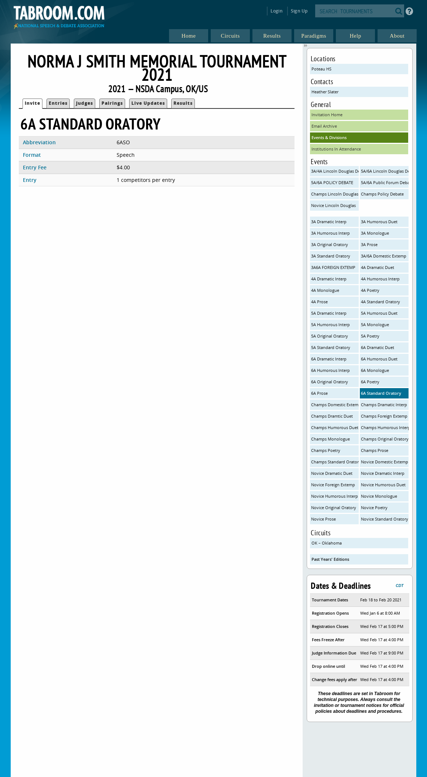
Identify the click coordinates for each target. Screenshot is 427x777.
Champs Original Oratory (385, 439)
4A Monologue (325, 290)
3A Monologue (375, 233)
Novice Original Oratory (333, 507)
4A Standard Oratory (380, 301)
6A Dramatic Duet (377, 347)
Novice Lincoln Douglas (333, 205)
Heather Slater (324, 91)
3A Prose (369, 244)
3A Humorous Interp (330, 233)
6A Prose (319, 393)
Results (183, 103)
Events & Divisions (329, 137)
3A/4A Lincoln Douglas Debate (335, 171)
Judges (84, 103)
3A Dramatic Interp (329, 221)
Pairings (112, 103)
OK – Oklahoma (326, 543)
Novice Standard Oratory (384, 519)
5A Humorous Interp (330, 324)
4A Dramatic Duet (377, 267)
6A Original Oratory (329, 381)
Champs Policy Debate (382, 194)
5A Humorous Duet (379, 313)
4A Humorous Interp (380, 279)
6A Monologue (375, 370)
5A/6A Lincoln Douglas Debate (385, 171)
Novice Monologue (379, 496)
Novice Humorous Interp (334, 496)
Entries (58, 103)
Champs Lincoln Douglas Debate (335, 194)
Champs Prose (374, 450)
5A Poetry (370, 336)
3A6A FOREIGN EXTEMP (333, 267)
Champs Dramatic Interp (384, 404)
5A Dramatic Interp (329, 313)
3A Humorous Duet (379, 221)
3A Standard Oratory (330, 256)
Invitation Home (326, 114)
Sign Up (299, 11)
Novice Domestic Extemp (384, 462)
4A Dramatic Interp (329, 279)
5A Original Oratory (329, 336)
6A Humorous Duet (379, 359)
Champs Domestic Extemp (335, 404)
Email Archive (324, 126)
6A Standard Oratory (381, 393)
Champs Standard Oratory (335, 462)
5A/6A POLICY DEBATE (332, 182)
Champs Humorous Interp (385, 427)
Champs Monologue (330, 439)
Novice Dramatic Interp (382, 473)
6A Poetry (370, 381)
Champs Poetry (325, 450)
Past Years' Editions (330, 559)
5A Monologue (375, 324)
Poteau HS (321, 69)
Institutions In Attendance (336, 149)
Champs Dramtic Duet (332, 416)
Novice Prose (323, 519)
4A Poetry (370, 290)
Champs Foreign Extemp (384, 416)
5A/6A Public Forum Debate (385, 182)
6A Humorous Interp (330, 370)
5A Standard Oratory (330, 347)
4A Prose (319, 301)
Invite (32, 103)
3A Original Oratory (329, 244)
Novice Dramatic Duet (331, 473)
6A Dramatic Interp (329, 359)
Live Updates (148, 103)
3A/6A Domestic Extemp (383, 256)
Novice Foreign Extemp (333, 484)
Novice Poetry (374, 507)
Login (277, 11)
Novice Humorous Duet (383, 484)
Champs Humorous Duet (334, 427)
